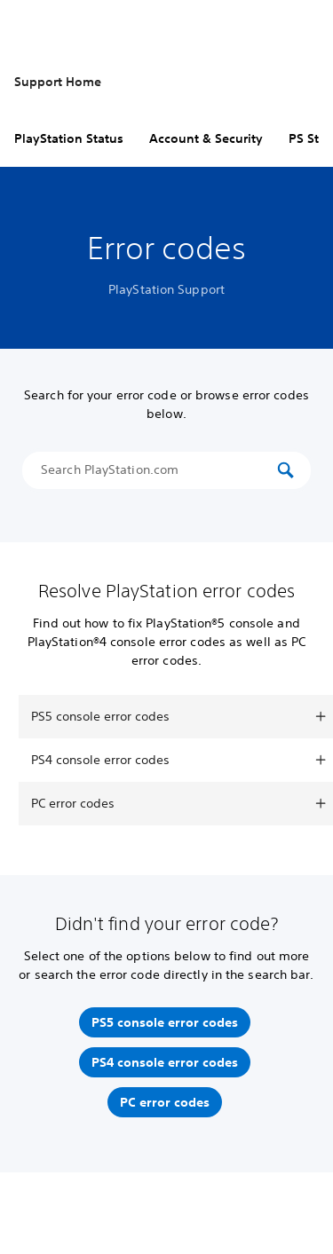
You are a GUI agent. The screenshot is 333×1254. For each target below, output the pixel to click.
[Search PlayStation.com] (157, 470)
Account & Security (206, 138)
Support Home (57, 82)
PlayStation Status (68, 138)
